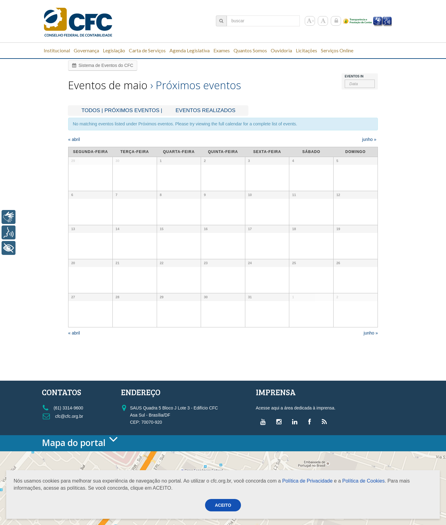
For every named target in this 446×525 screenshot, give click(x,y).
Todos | (92, 110)
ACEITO (223, 505)
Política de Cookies (363, 480)
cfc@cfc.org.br (63, 416)
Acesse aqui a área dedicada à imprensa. (296, 407)
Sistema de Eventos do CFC (102, 65)
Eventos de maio (107, 85)
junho (369, 139)
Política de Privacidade (307, 480)
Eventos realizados (205, 110)
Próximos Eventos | (133, 110)
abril (74, 139)
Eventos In (354, 76)
